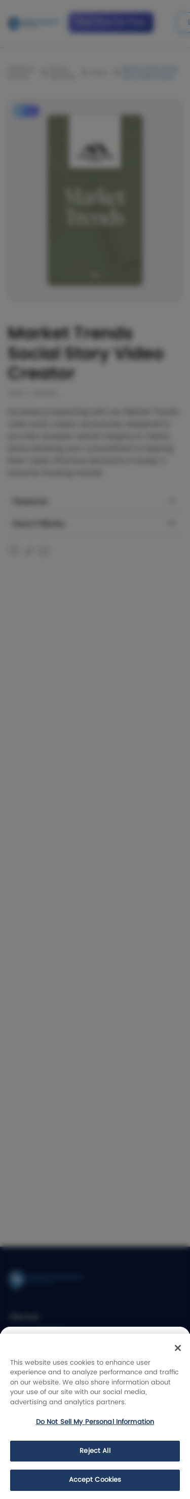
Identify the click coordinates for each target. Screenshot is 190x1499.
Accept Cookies (95, 1480)
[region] (95, 1416)
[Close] (178, 1348)
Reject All (95, 1451)
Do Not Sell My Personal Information (95, 1422)
